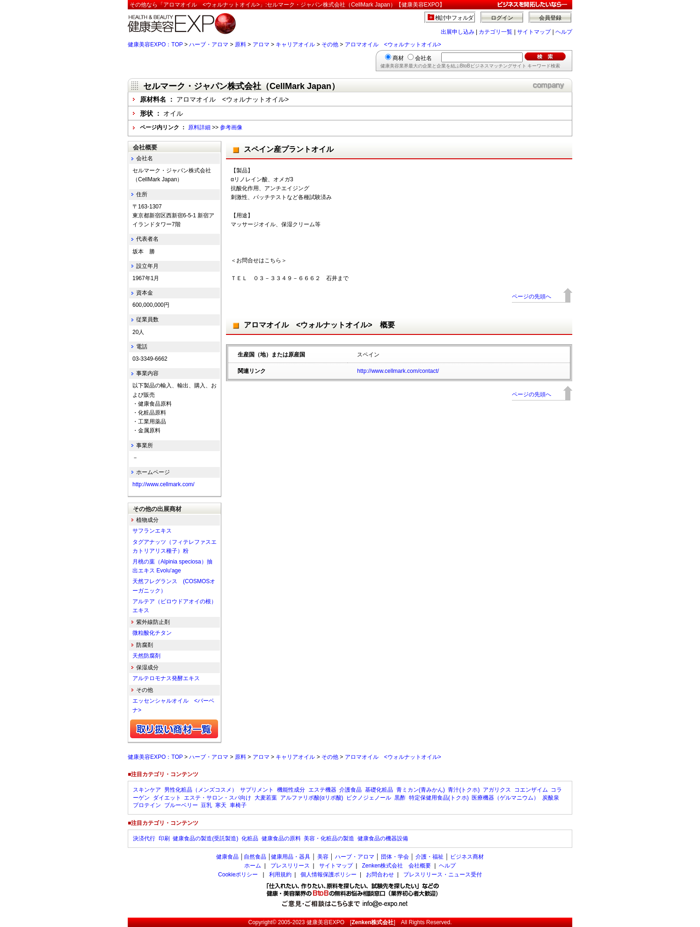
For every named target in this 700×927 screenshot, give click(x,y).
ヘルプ (563, 32)
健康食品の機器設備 (382, 838)
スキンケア (147, 789)
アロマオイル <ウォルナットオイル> (393, 44)
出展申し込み (457, 32)
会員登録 (550, 18)
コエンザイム (531, 789)
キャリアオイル (295, 44)
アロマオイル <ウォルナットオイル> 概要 (319, 325)
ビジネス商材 (467, 856)
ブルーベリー (181, 805)
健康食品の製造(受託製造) (205, 838)
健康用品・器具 (290, 856)
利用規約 (280, 874)
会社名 (423, 58)
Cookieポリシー (238, 874)
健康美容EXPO (325, 922)
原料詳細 (199, 127)
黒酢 (400, 797)
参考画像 (231, 127)
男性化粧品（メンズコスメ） (200, 789)
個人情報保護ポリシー (328, 874)
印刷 (164, 838)
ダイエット (167, 797)
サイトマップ (534, 32)
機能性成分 (291, 789)
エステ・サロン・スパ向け (217, 797)
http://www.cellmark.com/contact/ (398, 371)
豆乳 (206, 805)
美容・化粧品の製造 (329, 838)
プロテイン (147, 805)
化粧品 (249, 838)
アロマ (261, 44)
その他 (329, 44)
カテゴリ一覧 (495, 32)
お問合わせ (380, 874)
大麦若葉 (266, 797)
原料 (240, 44)
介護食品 (350, 789)
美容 (322, 856)
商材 (398, 58)
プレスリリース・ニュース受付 (442, 874)
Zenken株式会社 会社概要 (396, 865)
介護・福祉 (430, 856)
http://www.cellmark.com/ (163, 484)
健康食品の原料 (281, 838)
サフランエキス (152, 530)
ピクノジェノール (368, 797)
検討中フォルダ (454, 18)
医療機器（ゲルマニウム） (505, 797)
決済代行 (144, 838)
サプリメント (257, 789)
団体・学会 (395, 856)
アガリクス (497, 789)
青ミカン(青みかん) (420, 789)
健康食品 (227, 856)
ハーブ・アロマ (208, 44)
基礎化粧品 (379, 789)
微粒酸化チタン (152, 633)
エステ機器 (322, 789)
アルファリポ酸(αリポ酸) (311, 797)
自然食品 (255, 856)
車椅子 (238, 805)
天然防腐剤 (146, 656)
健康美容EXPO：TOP (155, 44)
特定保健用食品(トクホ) (439, 797)
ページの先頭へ (531, 296)
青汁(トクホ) (464, 789)
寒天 (220, 805)
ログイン (502, 18)
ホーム (252, 865)
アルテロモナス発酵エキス (166, 678)
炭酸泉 (550, 797)
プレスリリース (290, 865)
